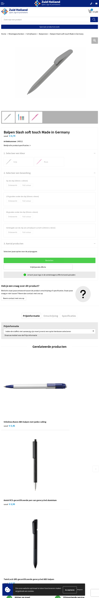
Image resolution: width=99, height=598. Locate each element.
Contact (54, 512)
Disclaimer (5, 574)
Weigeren (80, 590)
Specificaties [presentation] (69, 315)
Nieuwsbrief (55, 516)
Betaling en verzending (60, 520)
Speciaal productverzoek (49, 27)
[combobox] (45, 19)
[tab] (31, 316)
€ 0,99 (57, 408)
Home (3, 34)
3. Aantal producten (13, 243)
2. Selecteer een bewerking (17, 172)
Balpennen (43, 34)
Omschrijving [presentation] (50, 315)
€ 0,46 (9, 405)
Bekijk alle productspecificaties (17, 145)
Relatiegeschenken (16, 34)
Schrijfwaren (31, 34)
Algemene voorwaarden (10, 566)
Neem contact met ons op (13, 298)
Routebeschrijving (58, 523)
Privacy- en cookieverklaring (12, 570)
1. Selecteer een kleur (14, 153)
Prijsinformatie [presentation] (31, 315)
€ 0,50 (9, 471)
